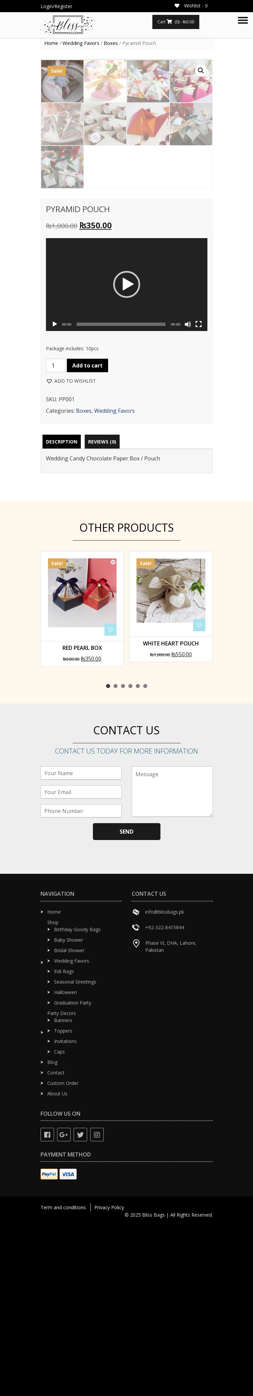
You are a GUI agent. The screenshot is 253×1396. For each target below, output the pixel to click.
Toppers (63, 1201)
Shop (52, 1093)
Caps (59, 1222)
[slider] (121, 495)
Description (61, 612)
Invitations (65, 1212)
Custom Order (62, 1254)
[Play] (54, 495)
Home (51, 43)
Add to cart (87, 536)
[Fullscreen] (198, 495)
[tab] (61, 612)
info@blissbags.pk (164, 1083)
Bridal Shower (69, 1121)
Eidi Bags (64, 1142)
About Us (57, 1264)
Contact (56, 1243)
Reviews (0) (102, 612)
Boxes (111, 43)
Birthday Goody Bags (77, 1100)
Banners (63, 1191)
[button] (126, 455)
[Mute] (187, 495)
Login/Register (56, 6)
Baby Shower (68, 1111)
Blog (52, 1233)
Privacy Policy (109, 1378)
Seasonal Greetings (75, 1152)
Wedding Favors (80, 43)
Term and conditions (63, 1378)
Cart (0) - (175, 22)
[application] (126, 455)
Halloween (65, 1163)
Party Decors (61, 1184)
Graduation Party (72, 1173)
